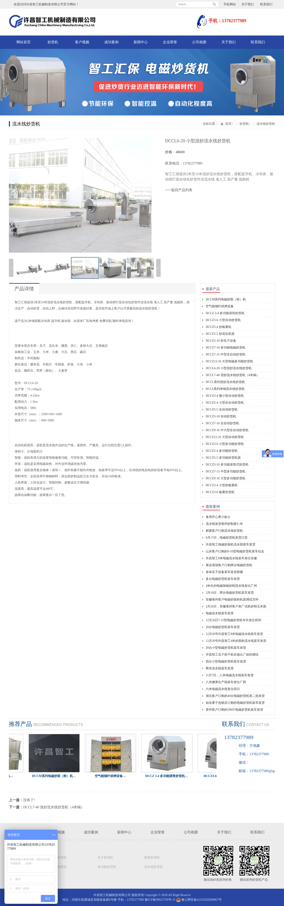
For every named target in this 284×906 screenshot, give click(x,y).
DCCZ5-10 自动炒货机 (221, 416)
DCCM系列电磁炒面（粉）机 (226, 299)
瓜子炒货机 (105, 857)
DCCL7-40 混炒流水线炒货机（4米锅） (232, 375)
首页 (228, 123)
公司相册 (199, 42)
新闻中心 (141, 42)
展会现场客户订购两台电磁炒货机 (229, 565)
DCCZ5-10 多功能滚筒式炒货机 (227, 464)
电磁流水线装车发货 (220, 613)
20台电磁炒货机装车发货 (223, 627)
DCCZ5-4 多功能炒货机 (222, 450)
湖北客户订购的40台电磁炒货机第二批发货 (235, 696)
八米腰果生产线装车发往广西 (226, 682)
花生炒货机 (59, 866)
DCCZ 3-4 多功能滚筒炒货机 (225, 313)
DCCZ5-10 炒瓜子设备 (221, 340)
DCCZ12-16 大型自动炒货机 (225, 437)
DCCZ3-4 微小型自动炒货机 (225, 395)
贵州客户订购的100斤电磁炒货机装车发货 (234, 709)
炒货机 (52, 42)
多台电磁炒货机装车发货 (223, 579)
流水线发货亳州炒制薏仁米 (224, 523)
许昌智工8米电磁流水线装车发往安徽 (231, 558)
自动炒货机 (59, 857)
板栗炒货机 (152, 857)
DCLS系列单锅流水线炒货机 (225, 389)
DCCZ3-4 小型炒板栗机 (222, 485)
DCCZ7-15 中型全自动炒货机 (225, 354)
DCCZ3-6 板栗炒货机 (220, 492)
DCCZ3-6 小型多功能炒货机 (225, 444)
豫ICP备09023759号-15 (160, 899)
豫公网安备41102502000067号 (199, 899)
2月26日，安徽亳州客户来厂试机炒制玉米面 (236, 606)
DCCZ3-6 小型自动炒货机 (223, 320)
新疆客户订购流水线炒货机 (224, 530)
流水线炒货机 (265, 123)
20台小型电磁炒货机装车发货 (226, 647)
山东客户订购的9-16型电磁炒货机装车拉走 (235, 551)
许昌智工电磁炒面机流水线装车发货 (230, 544)
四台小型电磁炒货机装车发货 (226, 661)
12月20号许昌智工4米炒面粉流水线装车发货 (236, 640)
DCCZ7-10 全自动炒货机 (222, 423)
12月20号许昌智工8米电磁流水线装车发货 (234, 634)
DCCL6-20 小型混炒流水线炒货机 (229, 368)
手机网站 (229, 4)
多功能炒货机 (107, 866)
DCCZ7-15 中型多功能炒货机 (225, 471)
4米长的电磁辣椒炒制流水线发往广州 (231, 585)
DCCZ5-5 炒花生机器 (220, 333)
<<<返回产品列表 (178, 190)
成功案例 (111, 42)
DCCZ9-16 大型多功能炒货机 (225, 478)
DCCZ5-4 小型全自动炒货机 (225, 402)
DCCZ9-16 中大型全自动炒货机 (227, 430)
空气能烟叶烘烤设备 (220, 306)
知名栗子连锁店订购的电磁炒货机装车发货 (235, 702)
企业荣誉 (170, 42)
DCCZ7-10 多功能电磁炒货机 (225, 347)
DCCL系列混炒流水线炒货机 (225, 382)
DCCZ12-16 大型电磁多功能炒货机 (229, 361)
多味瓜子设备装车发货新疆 (224, 572)
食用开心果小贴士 (218, 517)
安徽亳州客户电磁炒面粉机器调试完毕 (232, 599)
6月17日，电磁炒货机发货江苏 (227, 537)
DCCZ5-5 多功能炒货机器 (223, 457)
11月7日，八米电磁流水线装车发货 (230, 675)
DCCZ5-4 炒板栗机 (218, 327)
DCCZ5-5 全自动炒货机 (222, 409)
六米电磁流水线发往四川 (223, 689)
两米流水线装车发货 (220, 668)
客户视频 (82, 42)
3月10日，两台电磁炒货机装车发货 (230, 592)
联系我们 (266, 4)
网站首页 (23, 42)
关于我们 (247, 4)
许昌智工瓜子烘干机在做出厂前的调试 (232, 654)
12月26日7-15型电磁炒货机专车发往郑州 (233, 620)
